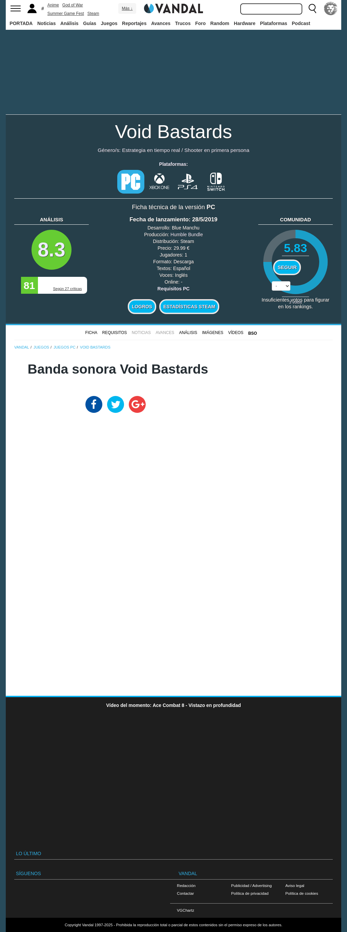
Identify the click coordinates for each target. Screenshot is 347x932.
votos (295, 302)
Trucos (183, 23)
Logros (142, 306)
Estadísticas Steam (189, 306)
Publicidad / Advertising (251, 885)
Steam (93, 13)
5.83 (295, 247)
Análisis (69, 23)
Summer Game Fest (65, 13)
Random (219, 23)
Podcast (301, 23)
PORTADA (21, 23)
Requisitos (114, 332)
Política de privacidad (249, 893)
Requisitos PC (174, 288)
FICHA (91, 332)
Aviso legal (294, 885)
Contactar (185, 893)
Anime (53, 5)
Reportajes (134, 23)
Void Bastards (173, 131)
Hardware (245, 23)
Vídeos (235, 332)
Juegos (109, 23)
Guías (89, 23)
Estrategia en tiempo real (151, 150)
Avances (160, 23)
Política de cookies (301, 893)
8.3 (51, 250)
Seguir (287, 267)
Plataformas (273, 23)
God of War (72, 5)
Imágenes (212, 332)
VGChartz (185, 910)
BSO (252, 333)
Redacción (186, 885)
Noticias (46, 23)
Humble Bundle (186, 234)
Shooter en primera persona (216, 150)
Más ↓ (127, 8)
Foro (200, 23)
